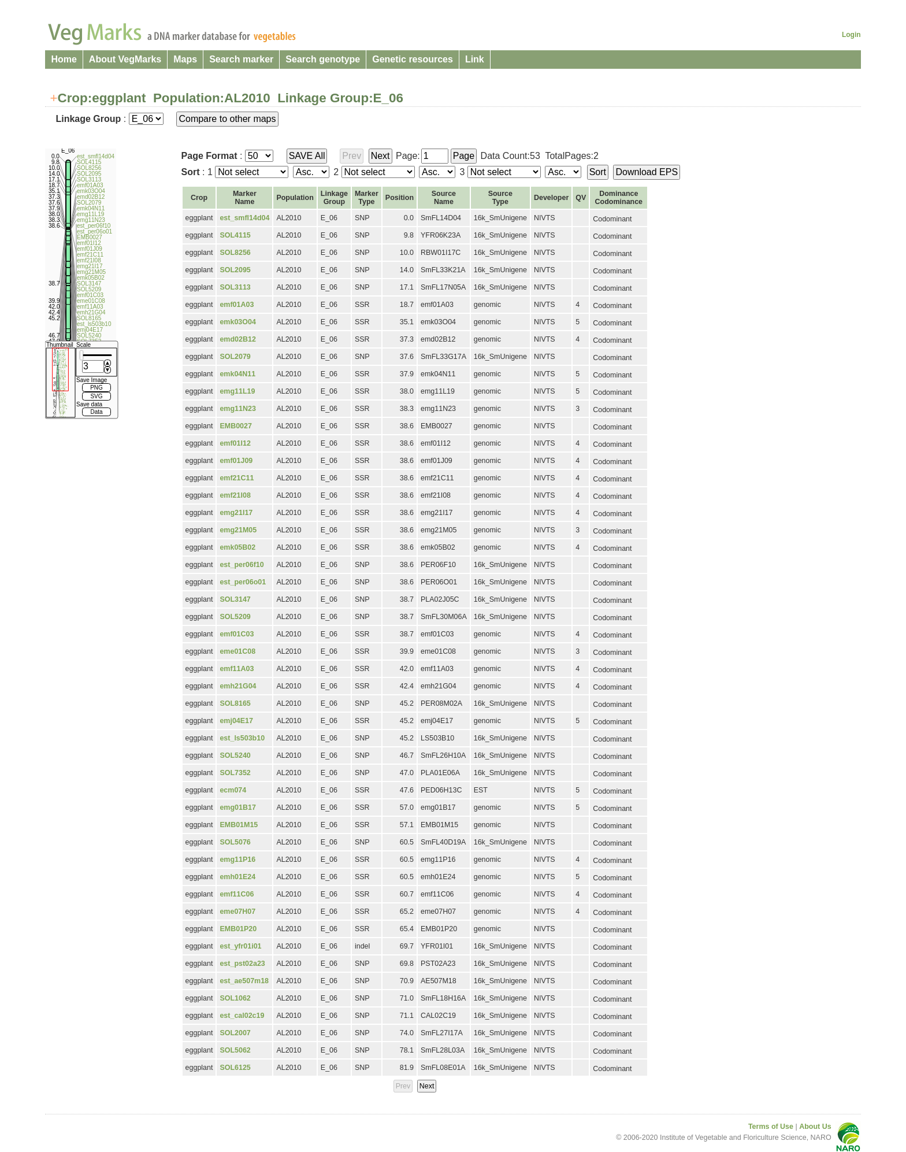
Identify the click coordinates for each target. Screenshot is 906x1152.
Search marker (241, 59)
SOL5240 (235, 755)
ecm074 (233, 790)
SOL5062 (235, 1050)
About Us (815, 1127)
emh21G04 (238, 686)
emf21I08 (235, 495)
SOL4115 (235, 235)
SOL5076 (235, 842)
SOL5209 (235, 617)
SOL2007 (235, 1033)
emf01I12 (235, 443)
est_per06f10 (241, 565)
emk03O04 (237, 322)
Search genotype (322, 59)
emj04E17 (236, 721)
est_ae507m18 (244, 981)
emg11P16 (237, 859)
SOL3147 (235, 599)
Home (63, 59)
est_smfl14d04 (244, 218)
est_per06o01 (243, 582)
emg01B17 (237, 807)
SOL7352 (235, 773)
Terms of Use (770, 1127)
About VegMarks (125, 59)
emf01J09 (236, 461)
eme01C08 (237, 651)
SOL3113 (235, 287)
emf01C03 (237, 634)
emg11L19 (237, 391)
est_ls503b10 (242, 738)
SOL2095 (235, 270)
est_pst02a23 (242, 964)
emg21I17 (236, 513)
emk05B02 (237, 547)
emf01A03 (237, 305)
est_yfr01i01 (240, 946)
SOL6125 (235, 1068)
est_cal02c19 (242, 1016)
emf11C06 (237, 894)
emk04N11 (237, 374)
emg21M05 (238, 530)
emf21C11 (237, 478)
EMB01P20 (238, 929)
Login (851, 35)
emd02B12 (237, 339)
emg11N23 (237, 409)
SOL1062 (235, 998)
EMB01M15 (239, 825)
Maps (185, 59)
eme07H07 (237, 911)
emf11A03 (237, 669)
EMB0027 (235, 426)
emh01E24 (237, 877)
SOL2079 (235, 357)
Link (474, 59)
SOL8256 (235, 253)
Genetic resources (412, 59)
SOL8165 (235, 703)
